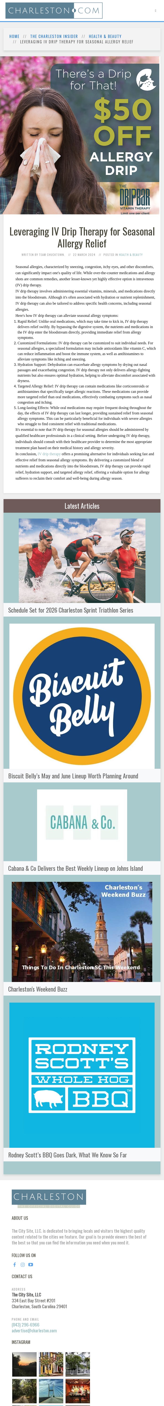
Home (14, 36)
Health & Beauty (105, 36)
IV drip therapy (49, 454)
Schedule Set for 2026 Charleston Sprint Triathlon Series (70, 609)
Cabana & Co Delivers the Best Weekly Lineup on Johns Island (75, 868)
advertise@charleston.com (34, 1330)
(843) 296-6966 (25, 1324)
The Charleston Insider (54, 36)
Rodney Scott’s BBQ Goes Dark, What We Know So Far (67, 1154)
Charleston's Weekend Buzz (37, 988)
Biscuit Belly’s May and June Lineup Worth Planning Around (73, 775)
